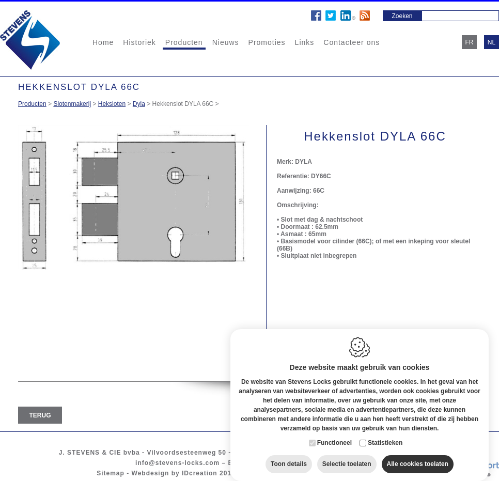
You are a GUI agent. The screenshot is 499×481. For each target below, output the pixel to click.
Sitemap (110, 473)
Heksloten (112, 103)
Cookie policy (265, 473)
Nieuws (225, 42)
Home (103, 42)
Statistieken (385, 433)
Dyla (139, 103)
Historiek (139, 42)
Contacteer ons (351, 42)
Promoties (267, 42)
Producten (184, 42)
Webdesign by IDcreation (174, 473)
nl (491, 42)
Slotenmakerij (72, 103)
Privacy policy (321, 473)
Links (305, 42)
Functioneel (334, 433)
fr (469, 42)
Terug (40, 415)
